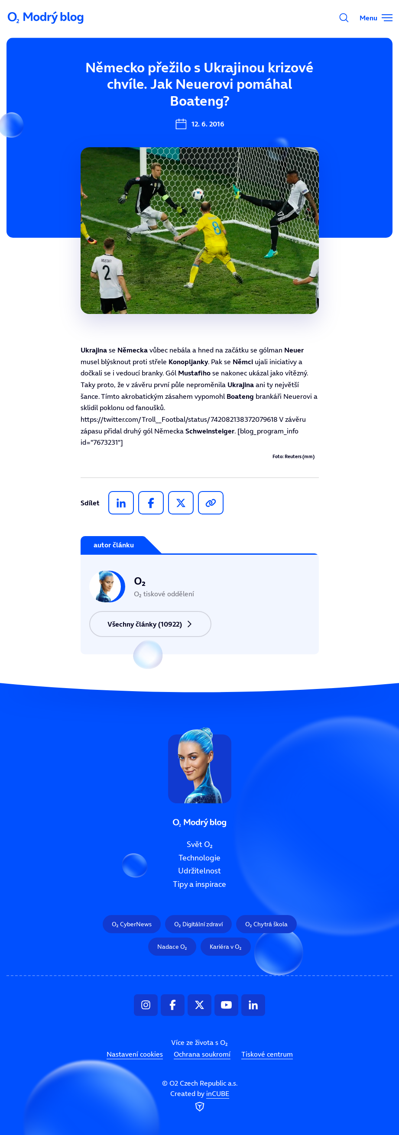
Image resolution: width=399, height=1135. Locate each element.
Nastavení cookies (135, 1054)
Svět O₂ (200, 844)
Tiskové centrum (267, 1054)
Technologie (199, 857)
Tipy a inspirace (199, 884)
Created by (199, 1101)
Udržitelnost (199, 871)
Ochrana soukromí (202, 1054)
